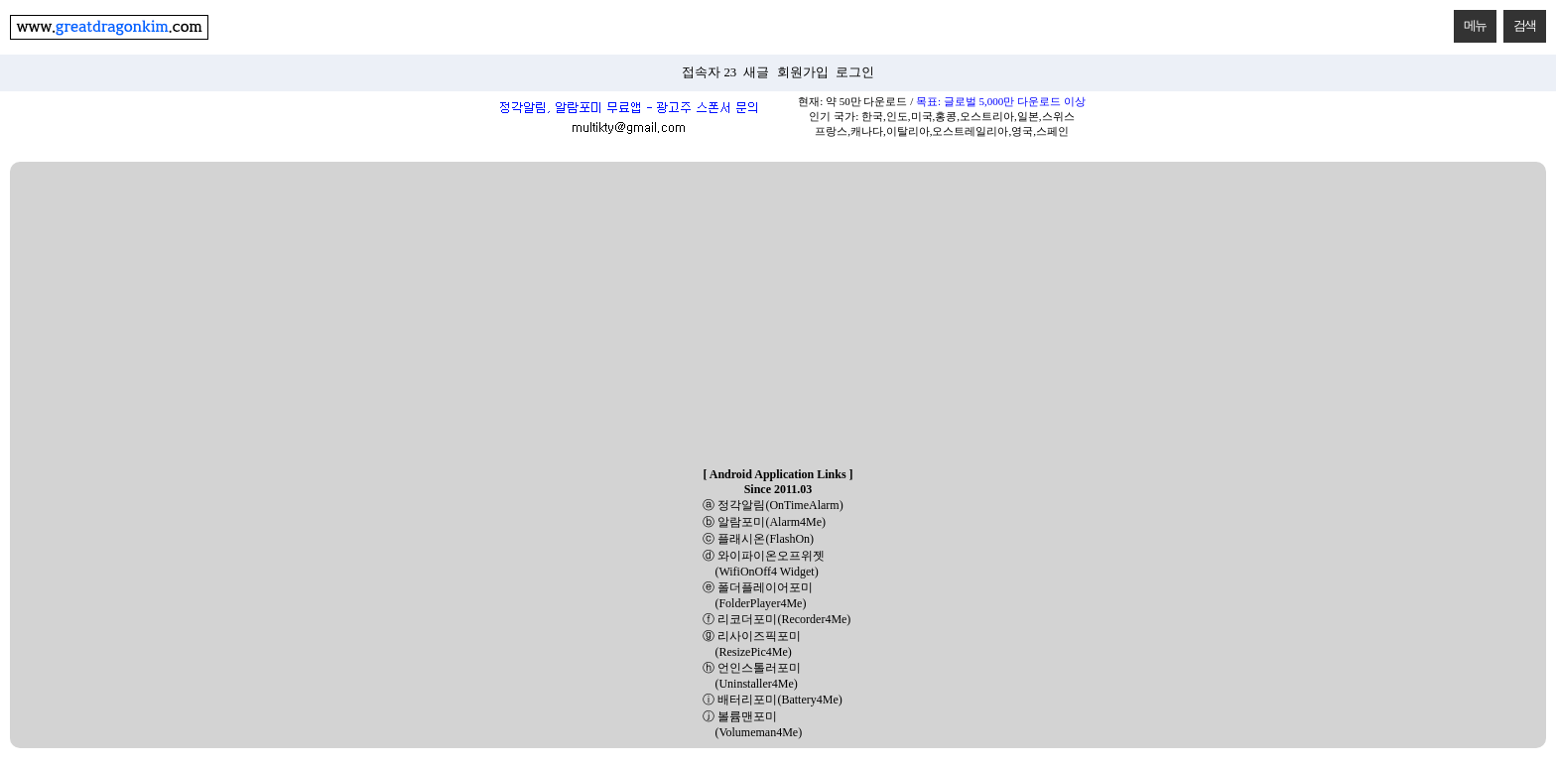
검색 (1519, 21)
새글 (756, 72)
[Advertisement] (778, 315)
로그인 (855, 72)
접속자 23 (709, 72)
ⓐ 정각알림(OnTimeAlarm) (773, 505)
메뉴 (1470, 21)
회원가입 (803, 72)
